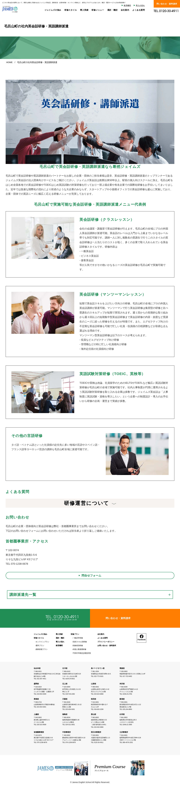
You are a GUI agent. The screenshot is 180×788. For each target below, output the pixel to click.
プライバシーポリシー (105, 642)
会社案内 (125, 10)
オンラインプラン (42, 642)
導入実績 (84, 10)
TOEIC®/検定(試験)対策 (82, 653)
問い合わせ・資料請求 (167, 4)
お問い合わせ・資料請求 (106, 646)
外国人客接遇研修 (79, 649)
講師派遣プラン (42, 649)
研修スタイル (70, 10)
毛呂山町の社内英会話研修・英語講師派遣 (37, 62)
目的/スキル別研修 (80, 642)
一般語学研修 (78, 638)
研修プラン (75, 634)
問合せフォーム (91, 575)
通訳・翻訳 (112, 10)
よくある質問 (138, 10)
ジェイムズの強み (53, 10)
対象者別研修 (78, 646)
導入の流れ (140, 5)
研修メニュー (98, 10)
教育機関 (127, 5)
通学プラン (40, 646)
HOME (9, 62)
